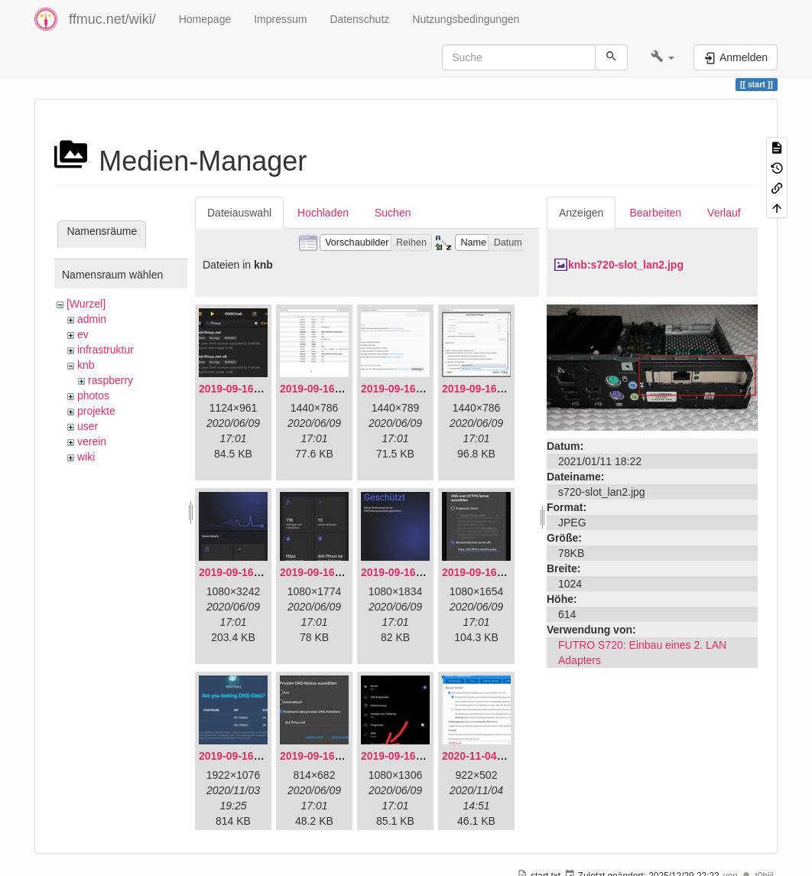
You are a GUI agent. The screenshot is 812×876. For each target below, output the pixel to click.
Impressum (280, 19)
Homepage (205, 19)
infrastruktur (105, 350)
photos (93, 395)
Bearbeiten (655, 213)
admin (91, 319)
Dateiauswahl (239, 213)
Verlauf (724, 213)
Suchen (393, 213)
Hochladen (323, 213)
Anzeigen (581, 213)
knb (86, 365)
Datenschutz (359, 19)
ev (83, 334)
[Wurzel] (86, 304)
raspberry (110, 380)
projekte (96, 411)
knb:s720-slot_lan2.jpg (626, 265)
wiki (86, 457)
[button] (662, 57)
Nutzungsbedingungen (465, 19)
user (87, 426)
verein (91, 441)
